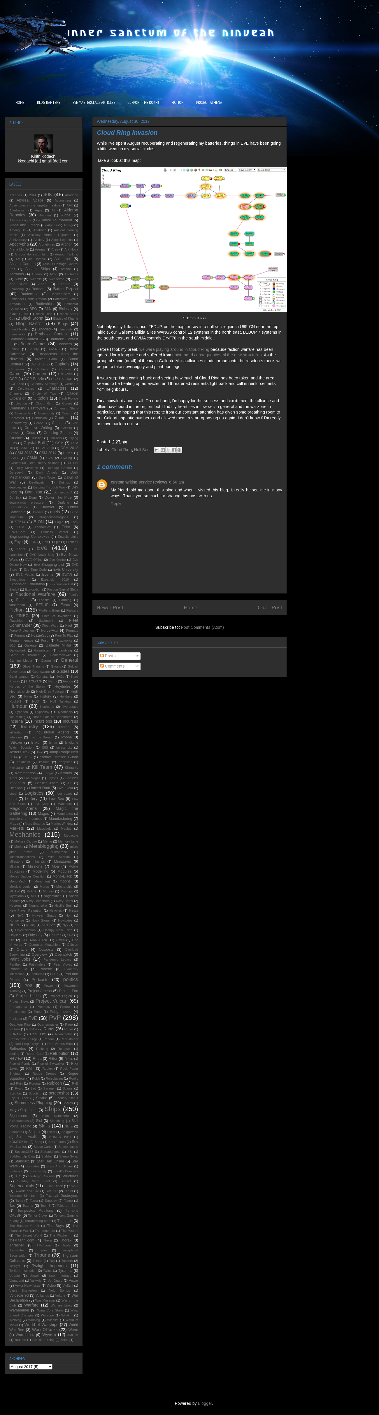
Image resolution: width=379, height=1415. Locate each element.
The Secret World (28, 1235)
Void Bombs (59, 1290)
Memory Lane (68, 841)
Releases (64, 1048)
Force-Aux (49, 630)
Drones (38, 512)
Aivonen (45, 215)
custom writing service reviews (139, 482)
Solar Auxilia (27, 1137)
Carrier (15, 373)
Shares (67, 1103)
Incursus (70, 721)
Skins (69, 1126)
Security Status (66, 1098)
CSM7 (13, 458)
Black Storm (32, 318)
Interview (15, 737)
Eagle (59, 522)
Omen (60, 940)
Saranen (49, 1088)
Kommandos (25, 773)
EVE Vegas (25, 574)
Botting (14, 349)
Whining (15, 1320)
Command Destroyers (27, 408)
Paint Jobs (19, 959)
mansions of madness (25, 818)
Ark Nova (71, 249)
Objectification (25, 930)
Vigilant (67, 1285)
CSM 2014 (48, 453)
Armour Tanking (66, 254)
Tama (34, 1200)
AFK (70, 205)
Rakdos (31, 1029)
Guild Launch (19, 676)
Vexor (73, 1281)
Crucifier (37, 438)
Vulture (60, 1295)
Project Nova (19, 1001)
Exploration (33, 589)
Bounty (34, 349)
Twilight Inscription (22, 1270)
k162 (28, 757)
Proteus (65, 1006)
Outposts (46, 950)
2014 (32, 195)
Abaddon (71, 195)
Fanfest (22, 600)
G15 (12, 645)
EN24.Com (17, 532)
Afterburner (17, 210)
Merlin (18, 846)
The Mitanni (69, 1230)
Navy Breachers (38, 901)
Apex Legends (62, 239)
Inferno (64, 727)
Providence (17, 1011)
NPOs (14, 925)
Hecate (68, 681)
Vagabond (16, 1280)
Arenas (40, 249)
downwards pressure (26, 502)
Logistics (33, 793)
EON (32, 542)
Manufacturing (60, 819)
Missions (35, 866)
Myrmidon (16, 896)
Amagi (68, 225)
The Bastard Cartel (24, 1225)
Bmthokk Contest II (25, 339)
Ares (55, 249)
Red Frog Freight (28, 1044)
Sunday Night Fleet (33, 1181)
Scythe (42, 1098)
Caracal (65, 369)
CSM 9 (68, 453)
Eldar (66, 527)
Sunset (66, 1181)
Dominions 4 (62, 492)
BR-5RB (53, 349)
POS (28, 986)
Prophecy (43, 1006)
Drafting (63, 502)
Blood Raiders (19, 329)
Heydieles (63, 686)
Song (38, 1141)
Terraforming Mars (37, 1221)
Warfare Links (61, 1305)
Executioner (18, 579)
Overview (39, 954)
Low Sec (56, 799)
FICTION (177, 102)
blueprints (66, 329)
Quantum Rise (20, 1024)
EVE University (65, 570)
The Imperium (45, 1230)
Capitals (62, 364)
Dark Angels (46, 472)
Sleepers (15, 1132)
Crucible (16, 438)
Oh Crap (55, 935)
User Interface (60, 1275)
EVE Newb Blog (42, 554)
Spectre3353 (24, 1151)
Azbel (43, 284)
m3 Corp (41, 803)
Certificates (25, 388)
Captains (41, 369)
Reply (116, 503)
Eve (42, 547)
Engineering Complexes (29, 537)
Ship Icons (28, 1110)
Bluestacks (17, 334)
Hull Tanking (60, 701)
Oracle (22, 950)
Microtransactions (22, 857)
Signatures (18, 1116)
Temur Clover (38, 1215)
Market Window (62, 823)
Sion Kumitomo (55, 1116)
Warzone (47, 1315)
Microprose (59, 852)
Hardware (34, 681)
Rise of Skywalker (50, 1063)
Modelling (40, 871)
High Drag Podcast (50, 691)
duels (55, 511)
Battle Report (65, 288)
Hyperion (21, 712)
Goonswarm (41, 671)
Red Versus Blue (60, 1044)
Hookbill (15, 701)
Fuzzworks (64, 640)
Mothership (64, 886)
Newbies (55, 910)
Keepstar (65, 762)
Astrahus (16, 274)
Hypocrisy (42, 712)
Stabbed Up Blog (22, 1156)
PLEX (54, 974)
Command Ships (65, 408)
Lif (69, 783)
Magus (43, 814)
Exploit (14, 589)
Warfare (31, 1305)
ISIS (45, 747)
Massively (44, 828)
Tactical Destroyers (62, 1196)
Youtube (20, 1340)
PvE (32, 1018)
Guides (63, 671)
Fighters (72, 610)
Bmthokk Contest (51, 334)
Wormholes (25, 1335)
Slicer (51, 1132)
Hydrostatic (70, 706)
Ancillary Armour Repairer (49, 235)
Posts (108, 656)
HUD (35, 701)
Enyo (18, 542)
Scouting (35, 1093)
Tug (52, 1260)
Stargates (32, 1166)
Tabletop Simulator (23, 1195)
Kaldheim (23, 762)
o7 (76, 925)
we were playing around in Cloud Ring (173, 349)
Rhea (37, 1059)
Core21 (39, 423)
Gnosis (56, 666)
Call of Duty (39, 364)
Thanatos (65, 1221)
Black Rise (44, 314)
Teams (27, 1206)
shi (11, 1110)
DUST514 (17, 522)
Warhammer (19, 1310)
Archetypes (46, 244)
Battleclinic (29, 294)
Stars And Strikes (59, 1166)
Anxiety (39, 239)
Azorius (64, 284)
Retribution (60, 1053)
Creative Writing (38, 428)
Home (190, 607)
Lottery (31, 798)
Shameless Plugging (33, 1102)
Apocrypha (19, 244)
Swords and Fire (27, 1191)
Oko (70, 935)
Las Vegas (32, 778)
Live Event (65, 788)
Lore (13, 799)
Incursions (43, 721)
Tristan (38, 1260)
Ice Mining (17, 717)
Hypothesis (65, 712)
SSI (70, 1151)
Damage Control (59, 468)
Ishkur (36, 742)
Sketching (57, 1120)
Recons (49, 1039)
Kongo (48, 773)
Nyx (65, 925)
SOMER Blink (60, 1137)
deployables (18, 487)
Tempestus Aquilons (35, 1211)
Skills (44, 1126)
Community (46, 413)
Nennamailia (38, 905)
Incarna (16, 721)
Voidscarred (19, 1295)
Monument (42, 881)
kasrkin (44, 762)
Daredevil (16, 472)
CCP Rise (16, 384)
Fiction (16, 610)
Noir (69, 915)
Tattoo (68, 1200)
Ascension (63, 259)
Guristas (42, 676)
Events (47, 574)
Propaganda (18, 1006)
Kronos (66, 773)
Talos (19, 1200)
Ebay (74, 522)
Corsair (58, 423)
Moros (44, 886)
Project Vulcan (52, 1001)
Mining (14, 866)
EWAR (67, 574)
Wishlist (53, 1320)
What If (66, 1315)
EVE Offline (34, 559)
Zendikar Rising (43, 1340)
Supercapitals (21, 1185)
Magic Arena (23, 808)
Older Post (270, 607)
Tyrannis (65, 1271)
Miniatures (62, 861)
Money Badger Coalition (27, 876)
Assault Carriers (22, 264)
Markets (16, 828)
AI (53, 210)
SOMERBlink (18, 1141)
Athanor (37, 274)
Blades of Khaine (65, 318)
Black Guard (18, 314)
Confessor (16, 418)
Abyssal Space (30, 200)
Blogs (63, 323)
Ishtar (53, 742)
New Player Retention (25, 910)
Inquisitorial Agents (53, 732)
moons (65, 881)
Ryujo (19, 1088)
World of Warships (41, 1324)
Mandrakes (65, 813)
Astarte (66, 269)
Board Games (33, 344)
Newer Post (110, 607)
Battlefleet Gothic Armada (28, 299)
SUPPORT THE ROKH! (143, 102)
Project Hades (28, 996)
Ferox (65, 605)
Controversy (18, 423)
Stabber (47, 1156)
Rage (69, 1024)
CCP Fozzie (34, 379)
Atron (53, 274)
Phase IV (18, 969)
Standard (22, 1161)
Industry (29, 726)
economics (42, 527)
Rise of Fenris (19, 1063)
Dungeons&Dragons (53, 517)
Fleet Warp (50, 625)
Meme (47, 841)
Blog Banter (29, 323)
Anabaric (39, 230)
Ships (53, 1109)
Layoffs (53, 778)
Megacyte (71, 835)
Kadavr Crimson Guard (58, 757)
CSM (59, 443)
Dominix (15, 497)
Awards (35, 279)
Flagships (16, 620)
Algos (66, 215)
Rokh (36, 1078)
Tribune (42, 1255)
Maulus (66, 828)
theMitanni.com (21, 1240)
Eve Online (57, 559)
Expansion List (62, 584)
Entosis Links (68, 536)
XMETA (72, 1335)
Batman (38, 289)
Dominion (33, 492)
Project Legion (61, 996)
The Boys (55, 1226)
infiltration (16, 732)
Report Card (35, 1053)
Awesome (56, 279)
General (69, 660)
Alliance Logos (20, 220)
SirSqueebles (19, 1120)
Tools (66, 1245)
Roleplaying (54, 1078)
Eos (45, 542)
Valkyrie (35, 1280)
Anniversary (18, 239)
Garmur (46, 660)
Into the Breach (41, 737)
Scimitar (15, 1093)
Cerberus (71, 384)
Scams (68, 1088)
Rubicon (54, 1083)
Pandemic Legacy (57, 959)
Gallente (30, 645)
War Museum (45, 1300)
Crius (31, 433)
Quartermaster (47, 1024)
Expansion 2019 (55, 579)
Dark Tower (47, 477)
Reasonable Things (23, 1039)
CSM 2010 (46, 448)
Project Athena (40, 991)
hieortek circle (19, 691)
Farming (65, 600)
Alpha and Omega (24, 225)
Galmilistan (42, 650)
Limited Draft (39, 788)
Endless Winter (54, 532)
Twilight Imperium (49, 1265)
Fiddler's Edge (49, 610)
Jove (39, 752)
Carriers (40, 373)
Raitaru (14, 1029)
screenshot (59, 1093)
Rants (48, 1029)
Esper (21, 549)
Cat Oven (65, 374)
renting (14, 1053)
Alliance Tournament (55, 220)
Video (51, 1285)
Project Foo (68, 991)
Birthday (65, 309)
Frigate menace (21, 640)
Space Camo (43, 1146)
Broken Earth (46, 359)
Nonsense (16, 920)
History (45, 696)
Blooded (44, 329)
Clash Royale (68, 398)
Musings (67, 891)
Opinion (72, 944)
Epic (57, 542)
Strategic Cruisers (41, 1176)
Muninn (48, 891)
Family (73, 594)
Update (14, 1275)
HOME (19, 102)
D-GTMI (72, 463)
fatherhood (17, 605)
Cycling (66, 458)
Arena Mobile (19, 249)
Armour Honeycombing (31, 254)
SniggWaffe (70, 1132)
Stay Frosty (38, 1171)
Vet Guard (55, 1280)
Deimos (64, 482)
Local (13, 793)
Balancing (16, 289)
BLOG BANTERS (48, 102)
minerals (38, 861)
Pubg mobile (60, 1012)
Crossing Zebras (58, 433)
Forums (19, 635)
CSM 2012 (69, 448)
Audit (18, 279)
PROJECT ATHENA (209, 102)
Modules (64, 871)
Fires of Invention (56, 616)
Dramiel (47, 507)
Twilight (14, 1266)
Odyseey (15, 935)
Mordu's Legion (20, 886)
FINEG (22, 615)
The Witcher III (61, 1235)
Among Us (17, 230)
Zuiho (64, 1340)
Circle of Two (44, 393)
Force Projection (21, 630)
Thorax (65, 1240)
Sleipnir (34, 1132)
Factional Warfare (35, 594)
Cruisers (56, 438)
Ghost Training (33, 666)
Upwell (34, 1275)
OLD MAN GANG (35, 940)
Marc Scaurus (35, 823)
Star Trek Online (50, 1161)
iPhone (66, 737)
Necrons (15, 905)
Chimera (15, 393)
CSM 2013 (23, 453)
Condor (67, 413)
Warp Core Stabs (50, 1310)
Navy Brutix (64, 901)
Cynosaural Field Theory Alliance (34, 463)
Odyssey (35, 935)
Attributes (71, 274)
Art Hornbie (37, 259)
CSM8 (32, 458)
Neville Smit (64, 905)
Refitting (42, 1048)
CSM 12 (26, 448)
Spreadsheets (50, 1151)
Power (48, 985)
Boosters (64, 344)
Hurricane (47, 706)
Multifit (31, 891)
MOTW (14, 891)
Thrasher (16, 1245)
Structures (70, 1176)
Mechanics (25, 834)
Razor (68, 1029)
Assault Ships (37, 269)
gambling (65, 650)
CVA (49, 458)
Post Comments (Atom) (202, 627)
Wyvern (49, 1334)
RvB (75, 1083)
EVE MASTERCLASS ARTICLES (94, 102)
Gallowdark (17, 650)
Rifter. (68, 1058)
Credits (67, 428)
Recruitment (69, 1039)
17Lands (15, 195)
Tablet (68, 1191)
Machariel (64, 803)
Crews (14, 433)
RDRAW (15, 1034)
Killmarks (71, 767)
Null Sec (141, 449)
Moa (55, 866)
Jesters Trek (19, 752)
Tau (12, 1206)
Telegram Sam (67, 1205)
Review (16, 1058)
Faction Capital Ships (62, 589)
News (73, 910)
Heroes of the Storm (27, 686)
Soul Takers (57, 1141)
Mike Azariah (59, 857)
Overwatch (63, 954)
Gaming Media (20, 660)
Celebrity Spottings (44, 384)
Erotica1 (72, 542)
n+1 (33, 896)
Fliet (68, 626)
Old (11, 940)
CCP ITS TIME (62, 379)
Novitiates (65, 920)
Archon (67, 244)
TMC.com (44, 1245)
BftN (48, 309)
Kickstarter (17, 767)
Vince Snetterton (23, 1290)
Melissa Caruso (25, 841)
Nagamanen (53, 896)
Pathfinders (37, 964)
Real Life (38, 1034)
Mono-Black (62, 876)
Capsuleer (16, 369)
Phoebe (45, 969)
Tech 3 (45, 1205)
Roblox (47, 1068)
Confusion (39, 418)
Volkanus (42, 1295)
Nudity (31, 925)
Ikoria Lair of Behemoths (53, 717)
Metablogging (44, 846)
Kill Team (42, 767)
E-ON (39, 521)
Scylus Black (19, 1098)
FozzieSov (39, 635)
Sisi (39, 1121)
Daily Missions (27, 468)
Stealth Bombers (65, 1171)
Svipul (73, 1186)
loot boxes (65, 793)
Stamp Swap (68, 1156)
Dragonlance (18, 507)
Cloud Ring (121, 449)
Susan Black (53, 1186)
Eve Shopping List (49, 565)
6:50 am (176, 482)
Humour (18, 706)
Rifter (53, 1059)
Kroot (13, 778)
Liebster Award (47, 783)
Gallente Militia (58, 645)
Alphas (52, 225)
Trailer (42, 1250)
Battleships (45, 304)
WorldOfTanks (45, 1329)
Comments (112, 666)
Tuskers (67, 1260)
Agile (38, 210)
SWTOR (51, 1191)
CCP (13, 379)
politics (70, 979)
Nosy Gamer (41, 920)
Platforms (37, 974)
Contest (62, 417)
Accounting (63, 200)
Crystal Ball (34, 442)
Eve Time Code (35, 569)
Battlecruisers (60, 294)
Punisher (15, 1018)
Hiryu (28, 696)
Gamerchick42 (60, 655)
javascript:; (64, 747)
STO (18, 1176)
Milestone (16, 861)
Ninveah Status (44, 915)
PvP (55, 1017)
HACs (59, 676)
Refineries (17, 1049)
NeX (20, 915)
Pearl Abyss (63, 964)
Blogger (205, 1403)
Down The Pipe (58, 497)
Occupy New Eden (57, 930)
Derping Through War (49, 487)
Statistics (15, 1171)
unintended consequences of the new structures (216, 355)
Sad (33, 1088)
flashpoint (46, 620)
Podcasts (39, 979)
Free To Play (64, 635)
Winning (34, 1320)
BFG (33, 309)
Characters (56, 388)
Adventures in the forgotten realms (34, 205)
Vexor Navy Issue (28, 1285)
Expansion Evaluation (27, 584)
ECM (20, 527)
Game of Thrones (24, 655)
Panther (15, 964)
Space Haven (68, 1146)
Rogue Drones (44, 1073)
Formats (72, 630)
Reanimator (63, 1034)
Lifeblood (15, 788)
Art (17, 259)
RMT (30, 1068)
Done (33, 497)
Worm (73, 1330)
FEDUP (42, 605)
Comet (67, 403)
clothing (21, 403)
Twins (47, 1270)
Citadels (41, 398)
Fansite (44, 600)
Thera (47, 1240)
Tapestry (51, 1200)
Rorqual (35, 1083)
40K (47, 194)
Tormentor (16, 1250)
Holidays (66, 696)
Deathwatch (37, 482)
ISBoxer (15, 742)
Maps (13, 824)
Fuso (44, 640)
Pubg (37, 1011)
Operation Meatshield (44, 944)
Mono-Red (16, 881)
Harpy (52, 681)
